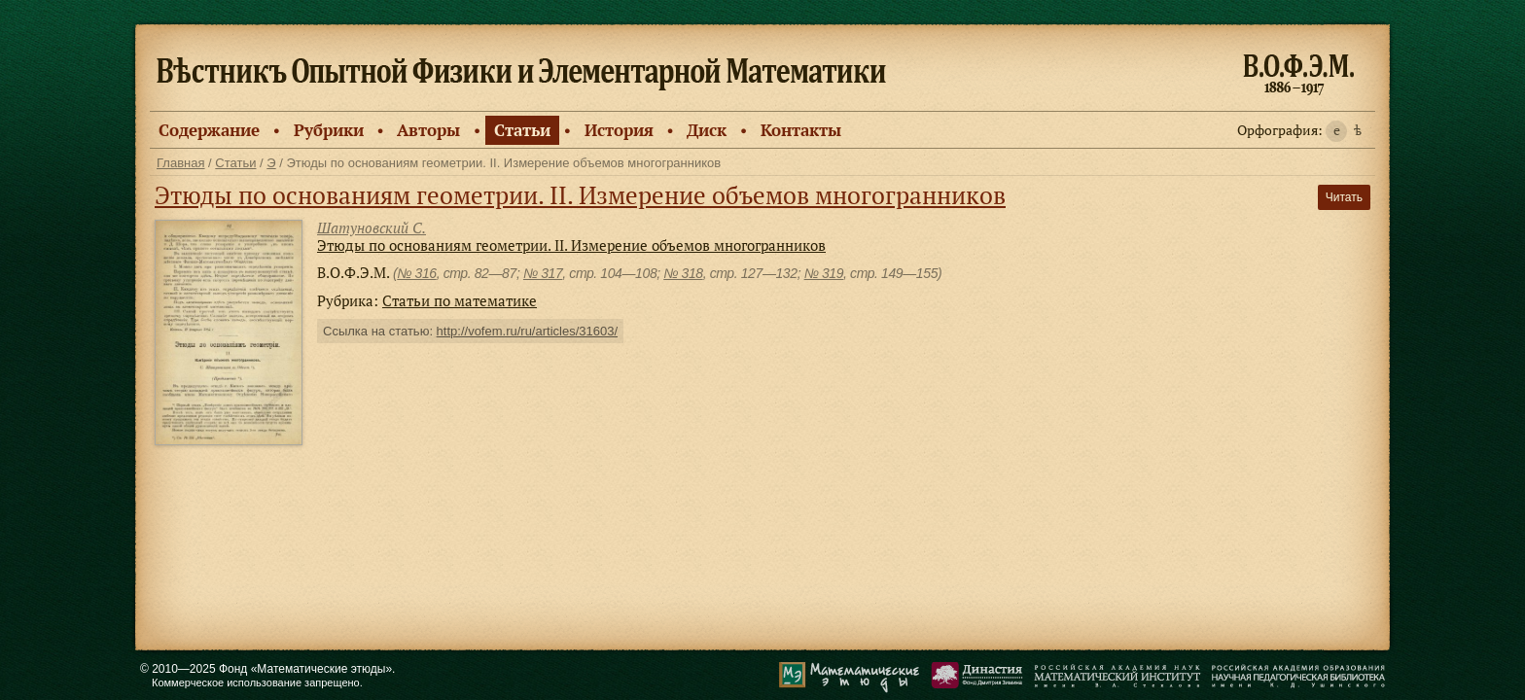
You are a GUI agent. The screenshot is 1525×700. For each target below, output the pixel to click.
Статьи (522, 130)
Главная (180, 163)
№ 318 (682, 273)
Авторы (428, 130)
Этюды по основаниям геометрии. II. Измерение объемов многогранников (580, 195)
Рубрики (329, 130)
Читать (1344, 197)
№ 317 (542, 273)
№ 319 (823, 273)
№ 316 (416, 273)
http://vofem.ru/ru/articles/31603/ (527, 331)
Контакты (801, 130)
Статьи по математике (459, 300)
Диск (707, 130)
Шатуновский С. (371, 227)
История (619, 130)
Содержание (209, 130)
